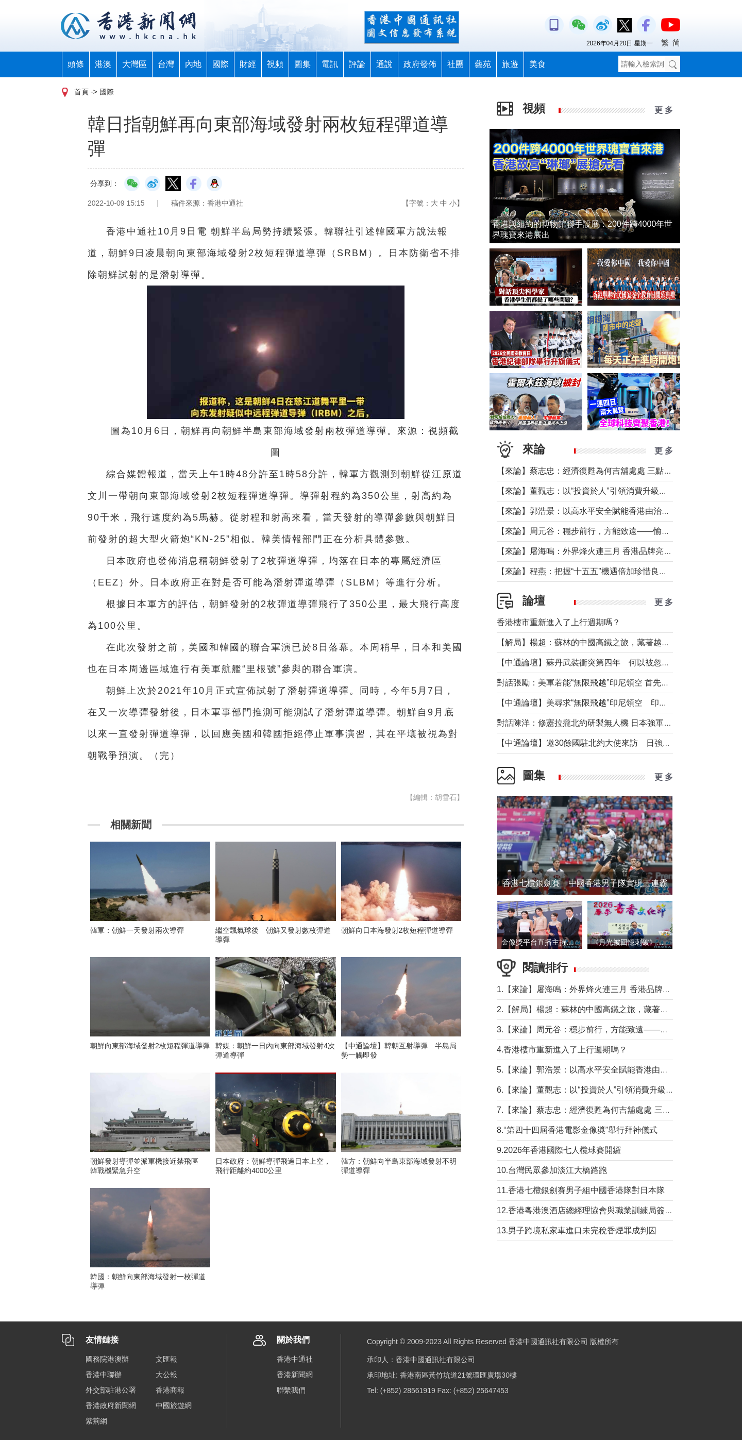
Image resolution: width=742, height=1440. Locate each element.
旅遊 (510, 64)
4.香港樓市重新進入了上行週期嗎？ (562, 1049)
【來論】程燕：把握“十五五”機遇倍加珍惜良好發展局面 (598, 571)
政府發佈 (419, 64)
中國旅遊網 (174, 1405)
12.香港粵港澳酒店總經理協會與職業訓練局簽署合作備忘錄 (605, 1210)
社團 (455, 64)
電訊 (330, 64)
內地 (193, 64)
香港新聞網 (295, 1374)
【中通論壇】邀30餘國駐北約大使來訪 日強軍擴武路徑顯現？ (613, 743)
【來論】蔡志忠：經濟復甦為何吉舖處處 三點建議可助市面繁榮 (613, 470)
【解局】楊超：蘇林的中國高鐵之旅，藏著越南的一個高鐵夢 (608, 642)
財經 (248, 64)
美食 (537, 64)
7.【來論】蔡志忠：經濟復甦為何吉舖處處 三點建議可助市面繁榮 (617, 1110)
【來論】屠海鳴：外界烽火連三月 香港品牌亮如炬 (588, 551)
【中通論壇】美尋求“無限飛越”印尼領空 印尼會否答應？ (603, 702)
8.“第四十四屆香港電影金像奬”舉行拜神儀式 (577, 1130)
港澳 (103, 64)
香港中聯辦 (104, 1374)
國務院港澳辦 (107, 1359)
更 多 (663, 110)
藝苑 (483, 64)
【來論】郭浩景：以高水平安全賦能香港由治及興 (587, 511)
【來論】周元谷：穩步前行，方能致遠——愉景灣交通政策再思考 (616, 531)
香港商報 (170, 1390)
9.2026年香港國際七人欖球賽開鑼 (559, 1150)
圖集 (302, 64)
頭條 (76, 64)
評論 (357, 64)
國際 (220, 64)
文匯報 (166, 1359)
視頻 (275, 64)
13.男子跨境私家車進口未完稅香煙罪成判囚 (576, 1230)
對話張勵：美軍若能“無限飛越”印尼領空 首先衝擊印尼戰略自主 (612, 682)
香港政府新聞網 (111, 1405)
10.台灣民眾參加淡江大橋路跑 (552, 1170)
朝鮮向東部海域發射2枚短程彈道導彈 (150, 1046)
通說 (384, 64)
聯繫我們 (291, 1390)
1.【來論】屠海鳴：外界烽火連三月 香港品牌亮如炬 (592, 989)
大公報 (166, 1374)
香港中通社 (295, 1359)
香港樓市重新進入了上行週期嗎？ (558, 622)
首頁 (81, 92)
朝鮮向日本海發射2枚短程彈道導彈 (397, 930)
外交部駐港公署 (111, 1390)
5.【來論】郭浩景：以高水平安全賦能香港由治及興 (591, 1069)
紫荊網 (96, 1421)
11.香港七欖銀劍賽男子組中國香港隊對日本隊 (581, 1190)
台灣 (166, 64)
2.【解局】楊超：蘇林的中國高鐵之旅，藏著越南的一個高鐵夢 (611, 1009)
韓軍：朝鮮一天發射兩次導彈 (137, 930)
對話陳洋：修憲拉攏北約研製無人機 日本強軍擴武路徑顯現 (605, 722)
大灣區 (134, 64)
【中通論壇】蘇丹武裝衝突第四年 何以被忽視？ (587, 662)
